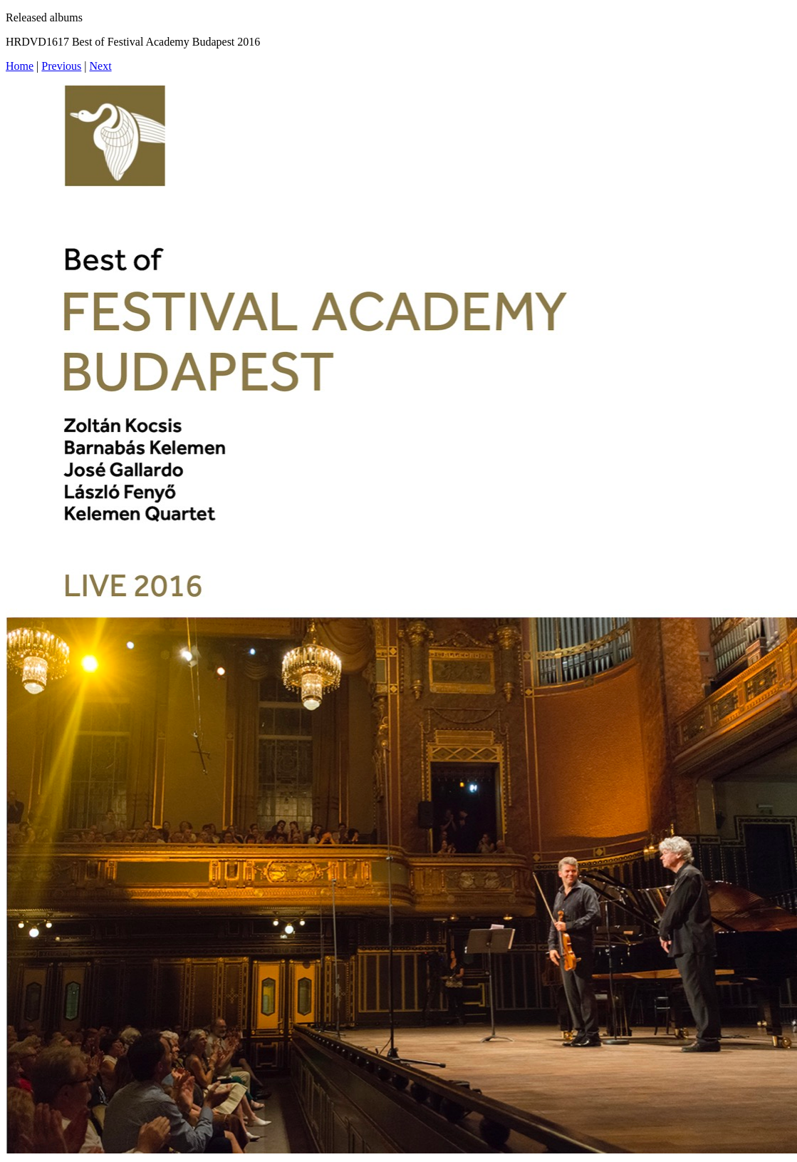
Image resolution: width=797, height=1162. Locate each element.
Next (101, 66)
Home (19, 66)
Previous (61, 66)
